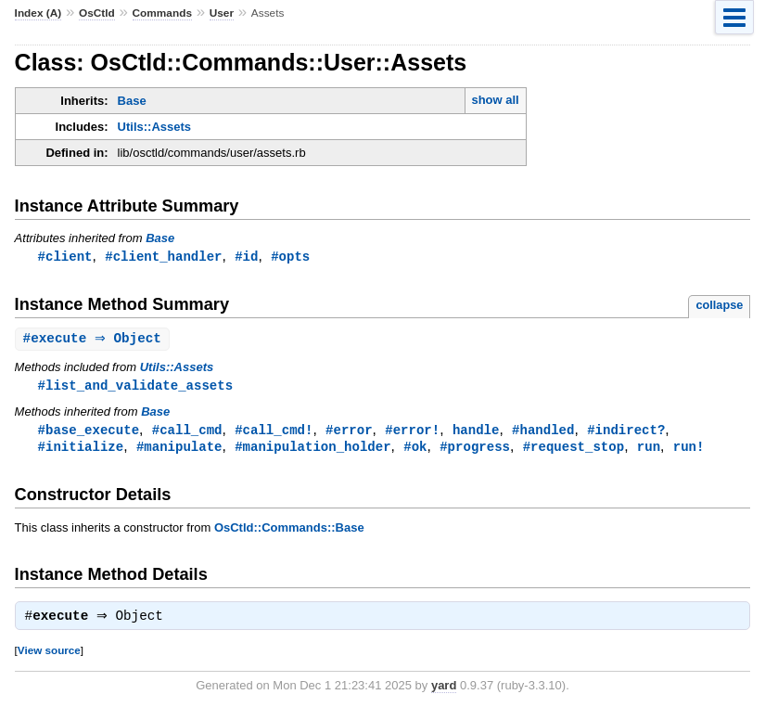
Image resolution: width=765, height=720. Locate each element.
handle (476, 433)
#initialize (81, 450)
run (648, 450)
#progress (475, 450)
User (222, 12)
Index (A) (38, 12)
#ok (415, 450)
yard (443, 692)
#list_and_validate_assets (135, 387)
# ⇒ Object (94, 340)
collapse (719, 306)
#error (349, 433)
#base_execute (88, 433)
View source (49, 656)
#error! (412, 433)
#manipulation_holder (312, 450)
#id (246, 256)
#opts (290, 256)
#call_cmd (187, 433)
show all (494, 100)
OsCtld (97, 12)
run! (689, 450)
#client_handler (163, 256)
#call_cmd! (273, 433)
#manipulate (179, 450)
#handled (543, 433)
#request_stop (573, 450)
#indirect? (626, 433)
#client (65, 256)
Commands (162, 12)
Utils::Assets (154, 127)
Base (132, 101)
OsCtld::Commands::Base (289, 532)
